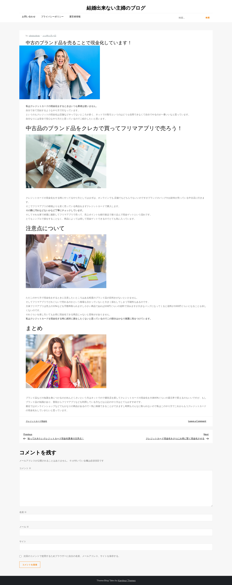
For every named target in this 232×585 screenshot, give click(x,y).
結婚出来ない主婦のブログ (116, 8)
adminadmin (34, 35)
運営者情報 (75, 16)
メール (24, 526)
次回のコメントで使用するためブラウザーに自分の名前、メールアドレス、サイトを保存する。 (72, 556)
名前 (23, 512)
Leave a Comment (197, 421)
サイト (22, 541)
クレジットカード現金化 (36, 421)
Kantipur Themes (127, 580)
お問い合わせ (28, 16)
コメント (25, 468)
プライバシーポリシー (52, 16)
